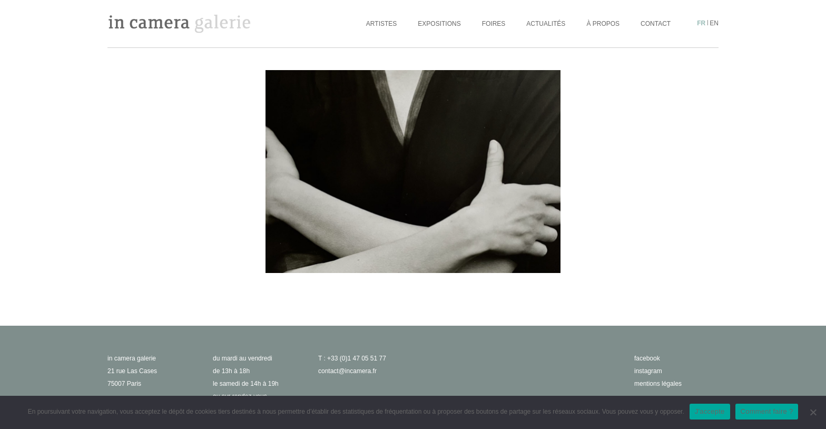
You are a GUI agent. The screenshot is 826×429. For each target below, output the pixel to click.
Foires (494, 23)
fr (701, 23)
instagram (648, 371)
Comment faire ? (767, 411)
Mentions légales (658, 383)
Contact (656, 23)
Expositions (439, 23)
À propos (603, 23)
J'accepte (710, 411)
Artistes (381, 23)
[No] (813, 412)
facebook (647, 358)
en (714, 23)
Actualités (545, 23)
